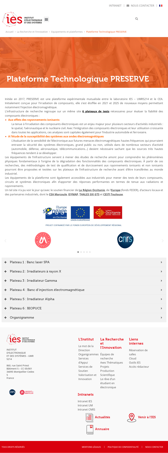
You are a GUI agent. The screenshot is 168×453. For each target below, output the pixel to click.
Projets (104, 366)
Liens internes (136, 341)
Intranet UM (85, 404)
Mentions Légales (91, 447)
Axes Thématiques (111, 362)
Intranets (86, 394)
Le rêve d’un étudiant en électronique (108, 382)
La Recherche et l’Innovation (112, 343)
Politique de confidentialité (123, 447)
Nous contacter (140, 5)
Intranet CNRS (86, 409)
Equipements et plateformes (67, 31)
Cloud (132, 357)
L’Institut (86, 339)
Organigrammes (88, 353)
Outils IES (135, 362)
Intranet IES (85, 400)
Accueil (9, 31)
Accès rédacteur (139, 366)
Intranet (115, 5)
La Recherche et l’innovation (32, 31)
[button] (46, 19)
